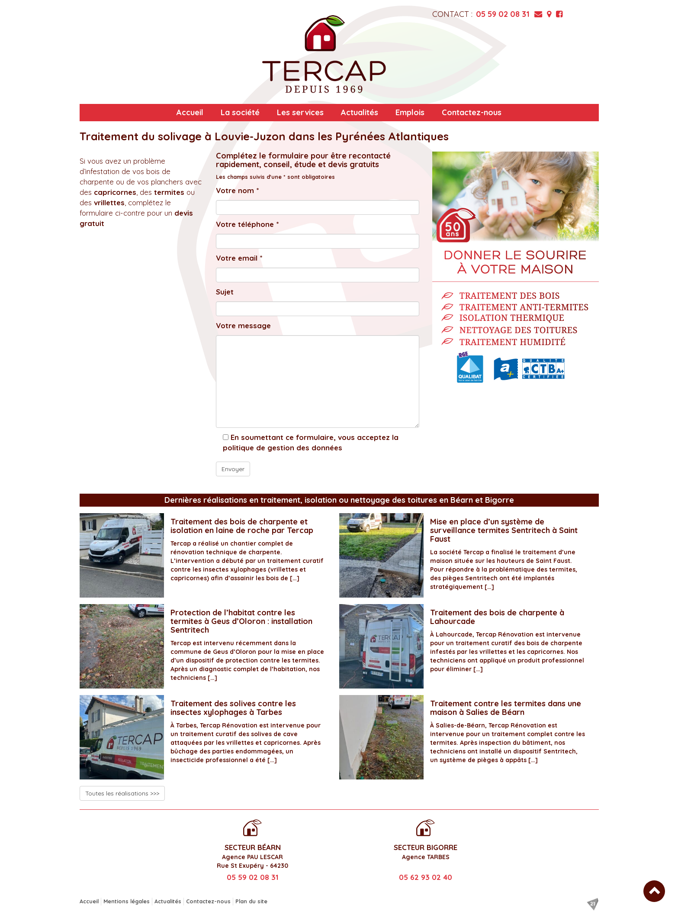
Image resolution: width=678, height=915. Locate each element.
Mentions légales (126, 901)
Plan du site (251, 901)
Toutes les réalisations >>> (122, 793)
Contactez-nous (471, 112)
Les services (300, 112)
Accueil (190, 112)
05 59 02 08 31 (503, 14)
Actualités (359, 112)
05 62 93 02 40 (425, 877)
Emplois (409, 112)
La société (240, 112)
